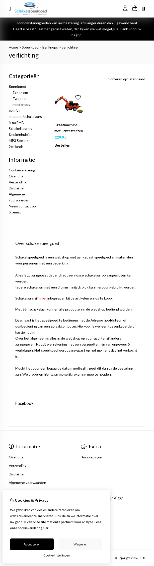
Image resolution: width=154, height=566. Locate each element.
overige (15, 110)
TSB (142, 558)
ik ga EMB (16, 122)
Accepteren (32, 544)
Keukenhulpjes (20, 134)
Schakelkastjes (20, 128)
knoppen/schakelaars (25, 116)
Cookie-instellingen (56, 555)
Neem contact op (22, 206)
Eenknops (50, 47)
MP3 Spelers (19, 140)
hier (45, 528)
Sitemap (15, 212)
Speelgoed (30, 47)
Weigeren (80, 544)
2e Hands (16, 146)
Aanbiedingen (92, 457)
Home (13, 47)
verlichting (70, 47)
